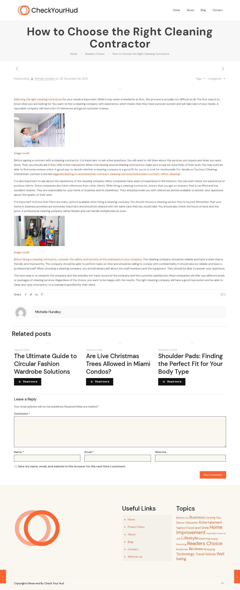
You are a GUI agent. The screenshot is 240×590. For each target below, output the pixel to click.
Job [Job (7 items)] (178, 538)
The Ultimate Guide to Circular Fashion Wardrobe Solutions (45, 364)
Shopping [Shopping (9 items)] (209, 549)
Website (160, 452)
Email (89, 452)
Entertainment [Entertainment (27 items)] (210, 522)
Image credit (21, 153)
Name (19, 452)
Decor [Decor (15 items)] (180, 523)
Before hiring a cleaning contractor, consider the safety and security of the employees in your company (78, 259)
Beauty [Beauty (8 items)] (180, 517)
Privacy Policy (136, 527)
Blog (130, 542)
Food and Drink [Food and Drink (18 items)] (197, 528)
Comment (22, 413)
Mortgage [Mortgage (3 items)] (214, 539)
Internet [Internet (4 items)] (222, 533)
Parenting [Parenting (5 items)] (181, 544)
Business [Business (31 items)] (197, 517)
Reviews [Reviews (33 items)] (196, 548)
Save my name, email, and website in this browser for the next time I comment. (72, 466)
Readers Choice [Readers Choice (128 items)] (204, 543)
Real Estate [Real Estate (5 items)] (182, 549)
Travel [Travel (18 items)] (199, 554)
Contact (133, 549)
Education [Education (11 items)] (191, 522)
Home (73, 54)
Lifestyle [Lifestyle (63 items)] (189, 538)
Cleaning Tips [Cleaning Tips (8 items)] (213, 517)
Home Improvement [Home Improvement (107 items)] (199, 530)
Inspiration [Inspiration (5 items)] (211, 533)
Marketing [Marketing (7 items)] (204, 538)
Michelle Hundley (45, 78)
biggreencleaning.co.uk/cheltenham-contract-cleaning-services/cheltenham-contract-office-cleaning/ (117, 174)
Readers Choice (95, 54)
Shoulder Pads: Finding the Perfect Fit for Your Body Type (190, 364)
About (132, 534)
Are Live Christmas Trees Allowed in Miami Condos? (118, 364)
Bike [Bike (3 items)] (187, 518)
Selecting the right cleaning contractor (38, 99)
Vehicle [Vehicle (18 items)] (210, 554)
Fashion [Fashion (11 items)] (181, 528)
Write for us (135, 556)
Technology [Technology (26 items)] (185, 554)
